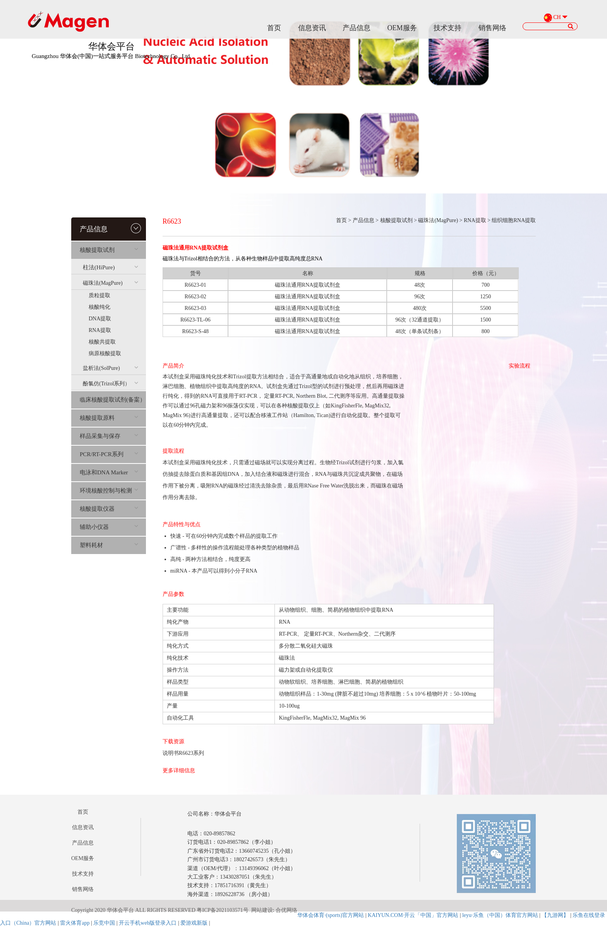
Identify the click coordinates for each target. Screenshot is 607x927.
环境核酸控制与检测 (109, 490)
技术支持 (447, 28)
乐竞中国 (104, 923)
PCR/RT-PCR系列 (109, 454)
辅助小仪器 (109, 527)
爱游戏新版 (193, 923)
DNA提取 (100, 319)
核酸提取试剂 (109, 250)
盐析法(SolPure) (110, 368)
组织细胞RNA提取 (514, 220)
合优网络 (286, 910)
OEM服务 (402, 28)
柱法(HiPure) (110, 267)
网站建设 (262, 910)
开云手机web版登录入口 (148, 923)
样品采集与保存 (109, 436)
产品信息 (356, 28)
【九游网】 (555, 915)
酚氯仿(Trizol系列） (110, 384)
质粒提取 (99, 295)
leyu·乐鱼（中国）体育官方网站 (500, 915)
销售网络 (492, 28)
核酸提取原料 (109, 418)
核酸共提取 (102, 342)
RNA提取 (100, 330)
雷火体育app (74, 923)
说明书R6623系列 (183, 753)
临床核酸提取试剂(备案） (113, 400)
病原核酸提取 (105, 353)
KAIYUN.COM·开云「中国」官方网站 (413, 915)
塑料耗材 (109, 545)
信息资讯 (312, 28)
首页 (274, 28)
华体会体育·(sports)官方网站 (330, 915)
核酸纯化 (99, 307)
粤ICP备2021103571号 (222, 910)
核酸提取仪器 (109, 509)
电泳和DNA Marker (109, 472)
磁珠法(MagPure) (110, 283)
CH (557, 18)
